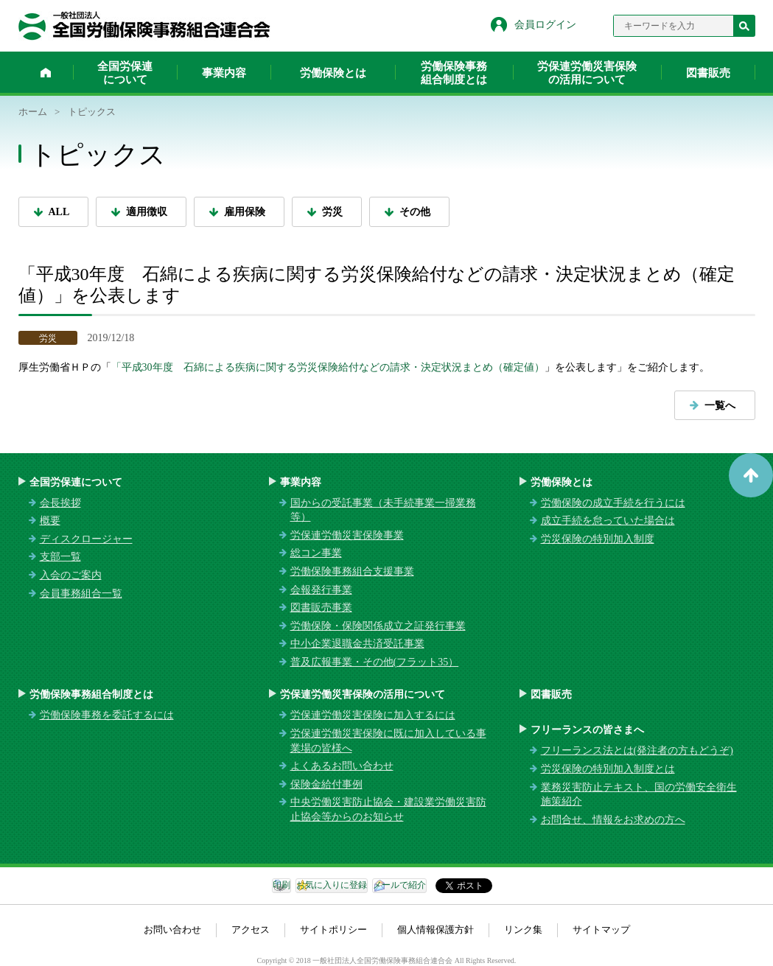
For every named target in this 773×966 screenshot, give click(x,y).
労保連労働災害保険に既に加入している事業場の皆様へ (388, 741)
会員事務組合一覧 (81, 593)
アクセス (250, 929)
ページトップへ (751, 475)
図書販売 (708, 73)
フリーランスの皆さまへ (587, 729)
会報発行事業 (321, 589)
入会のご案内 (71, 575)
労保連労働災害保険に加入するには (372, 715)
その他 (414, 211)
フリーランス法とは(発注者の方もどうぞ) (637, 750)
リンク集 (523, 929)
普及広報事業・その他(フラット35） (374, 662)
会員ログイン (545, 24)
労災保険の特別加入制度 (597, 539)
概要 (50, 520)
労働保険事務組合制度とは (454, 72)
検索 (744, 26)
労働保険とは (333, 73)
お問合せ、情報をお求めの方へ (613, 819)
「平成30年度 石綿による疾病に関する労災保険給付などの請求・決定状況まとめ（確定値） (328, 367)
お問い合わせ (172, 929)
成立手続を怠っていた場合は (608, 520)
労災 (332, 211)
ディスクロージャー (86, 539)
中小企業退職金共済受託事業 (357, 643)
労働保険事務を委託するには (107, 715)
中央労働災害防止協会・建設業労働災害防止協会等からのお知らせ (388, 809)
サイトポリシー (333, 929)
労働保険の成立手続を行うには (613, 502)
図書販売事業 (321, 607)
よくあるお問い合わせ (342, 765)
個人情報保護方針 (435, 929)
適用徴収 (146, 211)
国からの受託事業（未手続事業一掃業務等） (383, 510)
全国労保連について (125, 72)
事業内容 (224, 73)
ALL (59, 211)
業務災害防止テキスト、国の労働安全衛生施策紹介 (639, 795)
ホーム (45, 72)
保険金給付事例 (326, 784)
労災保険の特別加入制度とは (608, 768)
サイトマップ (601, 929)
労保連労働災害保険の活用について (587, 72)
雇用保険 (244, 211)
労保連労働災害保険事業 (347, 535)
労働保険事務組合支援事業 (352, 571)
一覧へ (719, 405)
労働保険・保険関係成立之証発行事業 (378, 625)
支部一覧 (60, 556)
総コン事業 (316, 553)
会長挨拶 (60, 502)
